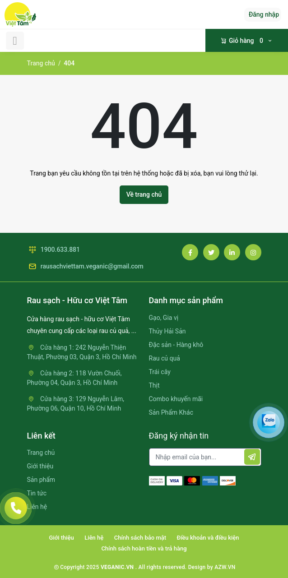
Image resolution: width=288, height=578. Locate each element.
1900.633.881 (53, 250)
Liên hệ (37, 506)
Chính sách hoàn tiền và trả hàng (143, 548)
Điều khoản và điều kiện (208, 537)
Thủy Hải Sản (167, 331)
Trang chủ (41, 63)
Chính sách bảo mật (140, 537)
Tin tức (37, 493)
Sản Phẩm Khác (171, 412)
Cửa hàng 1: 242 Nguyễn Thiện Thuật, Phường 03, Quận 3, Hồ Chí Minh (82, 352)
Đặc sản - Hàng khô (176, 344)
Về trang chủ (144, 194)
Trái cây (160, 371)
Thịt (154, 385)
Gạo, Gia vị (164, 317)
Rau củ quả (164, 358)
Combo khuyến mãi (176, 398)
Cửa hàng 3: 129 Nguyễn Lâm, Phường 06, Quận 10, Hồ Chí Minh (76, 403)
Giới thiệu (40, 466)
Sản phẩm (41, 479)
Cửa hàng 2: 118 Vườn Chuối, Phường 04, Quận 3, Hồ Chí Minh (74, 378)
